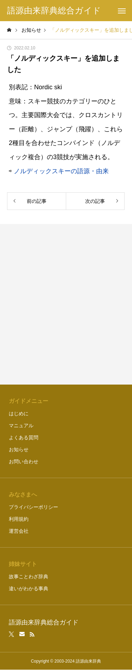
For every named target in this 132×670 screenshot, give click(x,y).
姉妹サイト (23, 564)
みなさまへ (23, 494)
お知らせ (19, 449)
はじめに (19, 413)
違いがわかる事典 (28, 588)
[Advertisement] (66, 304)
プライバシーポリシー (33, 507)
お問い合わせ (23, 461)
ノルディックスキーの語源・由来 (61, 171)
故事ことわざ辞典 (28, 576)
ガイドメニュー (28, 401)
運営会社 (19, 531)
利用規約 (19, 519)
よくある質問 (23, 437)
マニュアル (21, 425)
